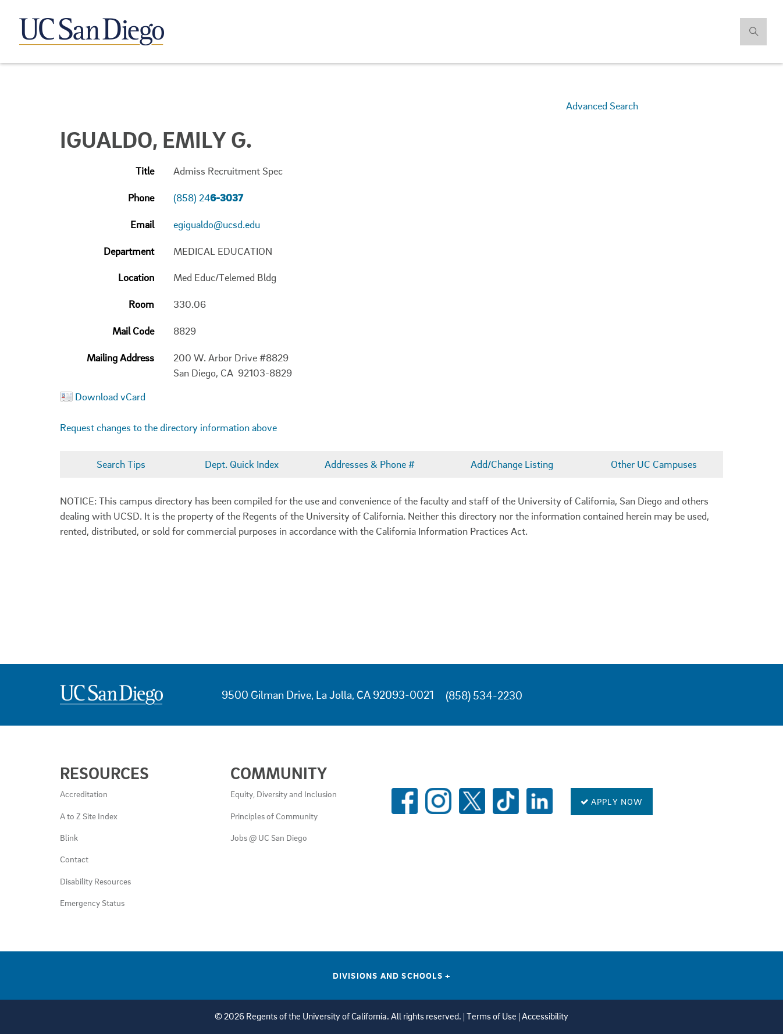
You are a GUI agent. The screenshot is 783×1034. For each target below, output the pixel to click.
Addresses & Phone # (370, 464)
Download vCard (110, 396)
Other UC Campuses (654, 464)
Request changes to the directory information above (168, 427)
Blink (69, 837)
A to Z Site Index (89, 816)
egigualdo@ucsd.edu (216, 224)
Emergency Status (92, 902)
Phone (141, 197)
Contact (74, 859)
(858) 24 (208, 197)
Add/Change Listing (512, 464)
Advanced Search (602, 106)
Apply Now (611, 801)
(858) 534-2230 (484, 695)
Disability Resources (95, 881)
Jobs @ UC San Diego (268, 837)
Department (129, 251)
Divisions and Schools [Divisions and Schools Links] (392, 975)
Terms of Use (492, 1016)
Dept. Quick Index (242, 464)
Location (136, 277)
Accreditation (84, 793)
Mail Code (133, 331)
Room (141, 304)
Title (145, 171)
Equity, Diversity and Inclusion (283, 793)
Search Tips (121, 464)
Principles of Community (274, 816)
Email (142, 224)
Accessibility (545, 1016)
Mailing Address (120, 357)
